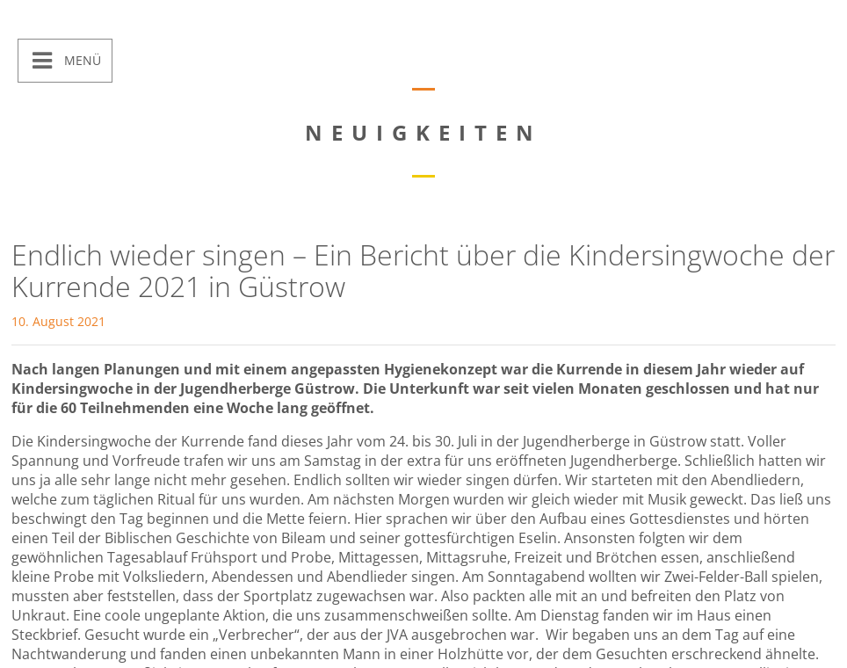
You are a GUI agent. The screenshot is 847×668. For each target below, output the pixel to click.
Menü (81, 60)
